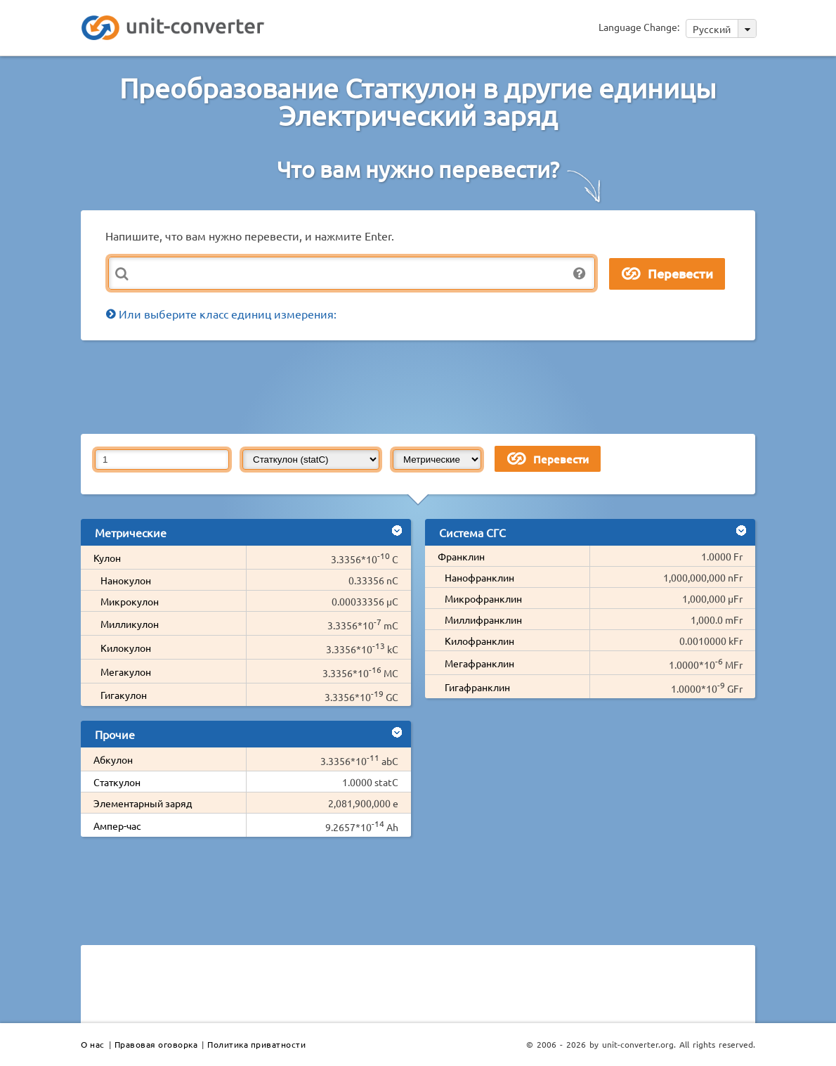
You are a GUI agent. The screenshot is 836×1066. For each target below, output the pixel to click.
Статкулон (117, 782)
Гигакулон (123, 694)
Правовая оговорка (156, 1044)
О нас (93, 1044)
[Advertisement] (421, 386)
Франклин (461, 556)
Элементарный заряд (142, 803)
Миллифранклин (483, 619)
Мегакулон (125, 671)
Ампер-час (117, 825)
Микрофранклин (483, 598)
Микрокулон (129, 601)
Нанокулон (125, 580)
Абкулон (113, 759)
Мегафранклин (479, 663)
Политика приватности (256, 1044)
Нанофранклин (479, 577)
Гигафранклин (477, 687)
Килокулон (125, 647)
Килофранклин (479, 640)
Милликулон (129, 623)
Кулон (107, 557)
